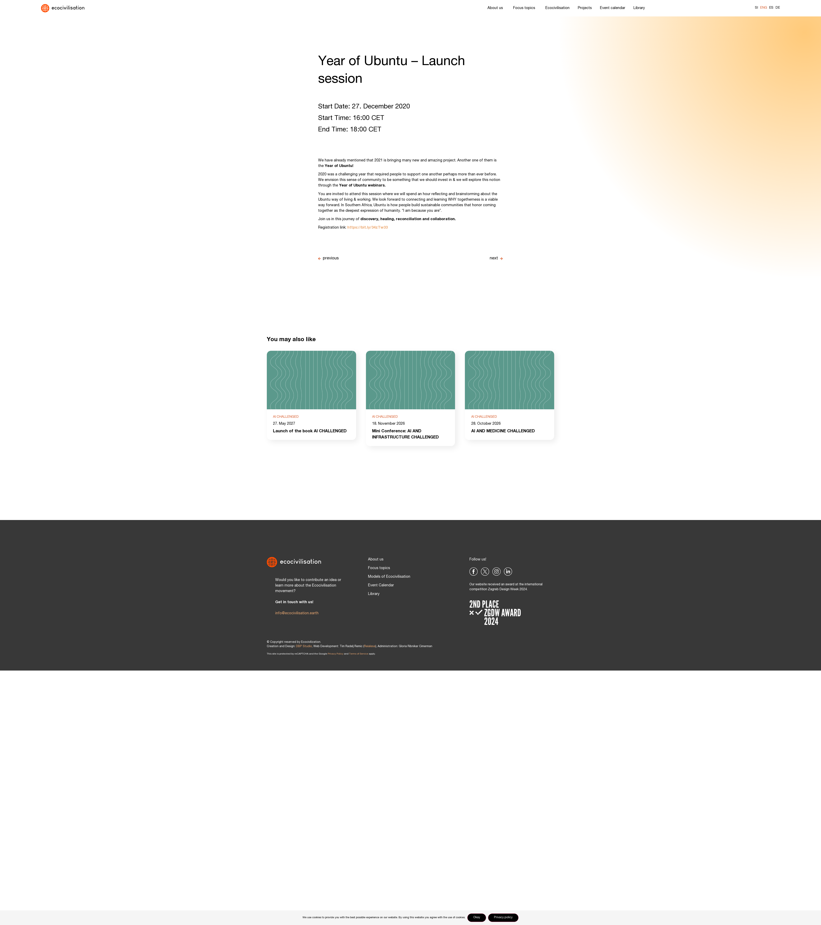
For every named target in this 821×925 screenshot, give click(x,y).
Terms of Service (358, 654)
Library (640, 8)
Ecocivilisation (557, 8)
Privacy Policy (335, 654)
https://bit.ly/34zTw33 (367, 228)
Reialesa (369, 646)
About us (496, 8)
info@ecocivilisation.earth (297, 613)
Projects (585, 8)
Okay (476, 917)
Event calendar (612, 8)
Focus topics (525, 8)
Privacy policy (503, 917)
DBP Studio (304, 646)
